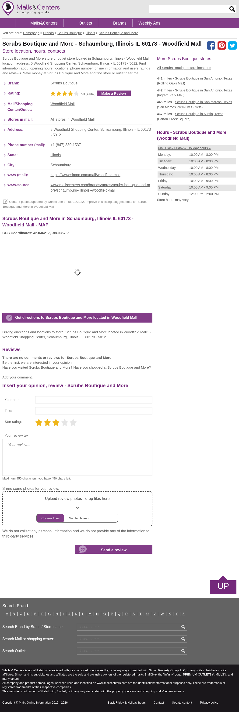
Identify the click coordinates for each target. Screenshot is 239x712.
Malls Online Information (35, 702)
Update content (182, 702)
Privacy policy (209, 702)
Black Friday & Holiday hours (126, 702)
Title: (8, 411)
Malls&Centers (44, 23)
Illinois (55, 155)
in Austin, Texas (199, 114)
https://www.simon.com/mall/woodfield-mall (85, 175)
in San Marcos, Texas (203, 102)
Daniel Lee (55, 201)
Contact (159, 702)
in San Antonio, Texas (203, 78)
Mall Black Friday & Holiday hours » (184, 148)
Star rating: (13, 422)
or (77, 509)
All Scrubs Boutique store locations (184, 68)
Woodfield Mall (62, 104)
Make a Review (113, 93)
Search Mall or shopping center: (28, 639)
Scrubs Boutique (63, 83)
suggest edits (122, 201)
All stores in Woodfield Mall (72, 119)
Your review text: (17, 435)
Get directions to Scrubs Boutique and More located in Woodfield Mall (76, 318)
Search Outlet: (14, 651)
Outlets (85, 23)
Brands (120, 23)
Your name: (13, 400)
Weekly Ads (149, 23)
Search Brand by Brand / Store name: (33, 627)
